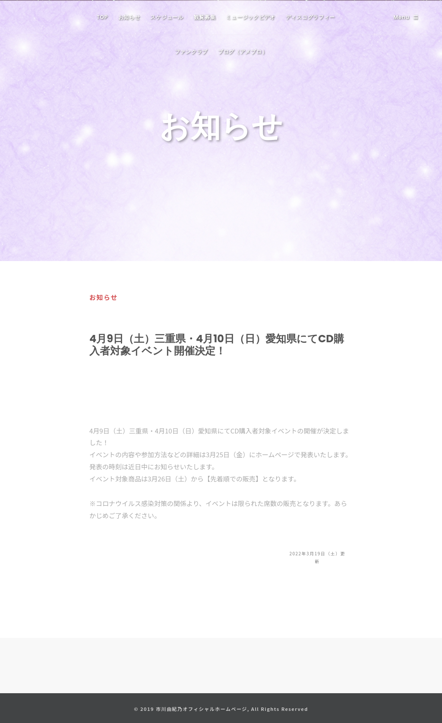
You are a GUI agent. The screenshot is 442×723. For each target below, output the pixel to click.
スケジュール (166, 17)
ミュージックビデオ (250, 17)
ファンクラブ (191, 51)
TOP (102, 17)
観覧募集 (205, 17)
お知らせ (129, 17)
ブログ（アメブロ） (242, 51)
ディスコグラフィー (310, 17)
